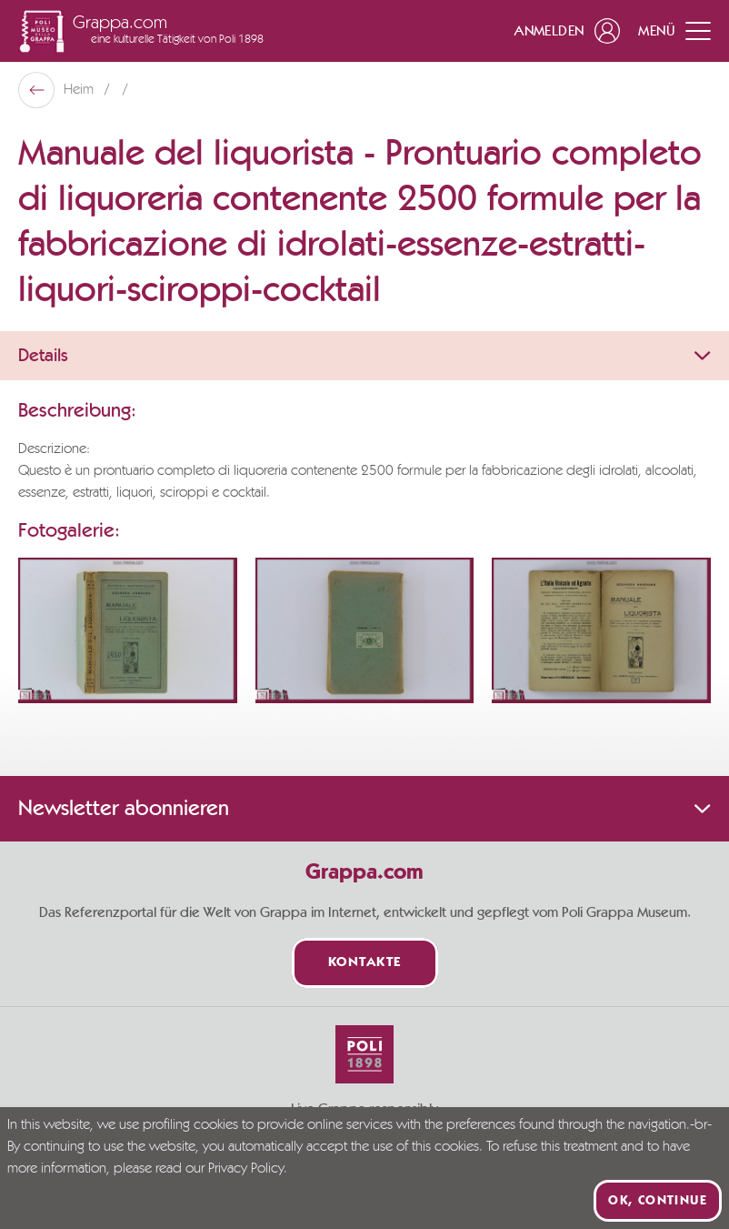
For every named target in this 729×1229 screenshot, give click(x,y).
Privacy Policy (246, 1169)
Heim (80, 90)
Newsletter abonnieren (364, 809)
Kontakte (365, 963)
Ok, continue (657, 1200)
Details (364, 356)
